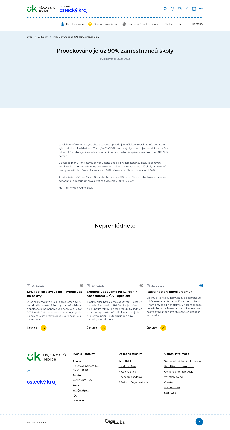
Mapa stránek (172, 387)
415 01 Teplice (81, 369)
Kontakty (197, 24)
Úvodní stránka (127, 366)
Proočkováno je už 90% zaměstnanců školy (76, 37)
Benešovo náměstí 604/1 (87, 366)
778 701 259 (86, 380)
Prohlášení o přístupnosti (179, 366)
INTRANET (125, 361)
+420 (76, 380)
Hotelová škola (75, 24)
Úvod (29, 37)
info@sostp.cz (81, 390)
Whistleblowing (173, 377)
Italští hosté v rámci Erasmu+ (169, 292)
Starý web (170, 392)
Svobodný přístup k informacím (183, 361)
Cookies (168, 382)
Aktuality (43, 37)
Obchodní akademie (106, 24)
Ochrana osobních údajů (178, 371)
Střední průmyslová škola (143, 24)
